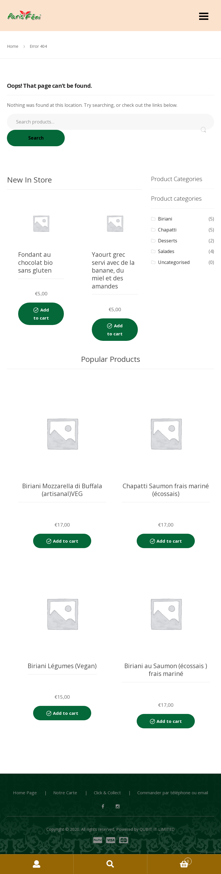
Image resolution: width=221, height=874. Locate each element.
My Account (37, 864)
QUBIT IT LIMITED (157, 829)
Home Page (25, 792)
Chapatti (167, 230)
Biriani (165, 219)
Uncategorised (174, 262)
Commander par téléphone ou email (172, 792)
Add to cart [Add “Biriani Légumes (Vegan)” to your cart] (65, 713)
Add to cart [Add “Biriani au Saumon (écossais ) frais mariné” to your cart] (169, 721)
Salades (166, 251)
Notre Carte (65, 792)
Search (36, 138)
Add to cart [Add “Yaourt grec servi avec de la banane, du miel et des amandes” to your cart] (115, 330)
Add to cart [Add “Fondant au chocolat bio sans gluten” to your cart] (41, 314)
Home (12, 46)
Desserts (167, 241)
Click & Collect (107, 792)
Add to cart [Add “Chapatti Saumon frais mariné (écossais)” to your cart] (169, 541)
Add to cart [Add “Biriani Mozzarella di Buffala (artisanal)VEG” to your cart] (65, 541)
